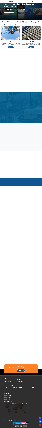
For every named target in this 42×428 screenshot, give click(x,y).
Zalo (40, 421)
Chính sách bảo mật (7, 395)
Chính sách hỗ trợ (7, 399)
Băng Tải (10, 41)
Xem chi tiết (10, 47)
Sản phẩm (10, 420)
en (35, 1)
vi (33, 1)
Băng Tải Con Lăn (31, 41)
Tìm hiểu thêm (9, 13)
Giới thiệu (15, 420)
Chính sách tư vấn (7, 397)
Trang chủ (6, 420)
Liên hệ (19, 420)
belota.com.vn (9, 390)
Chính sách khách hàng (8, 401)
